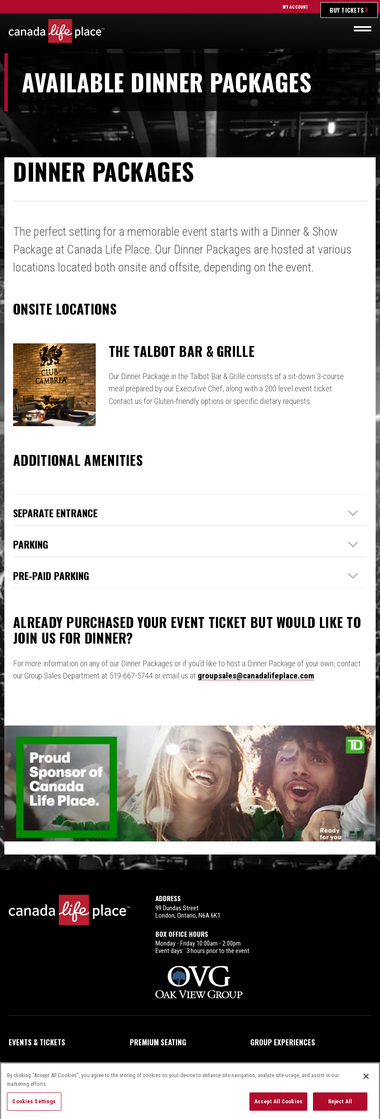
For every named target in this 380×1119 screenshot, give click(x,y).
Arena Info (148, 1044)
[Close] (366, 1080)
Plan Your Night (36, 1044)
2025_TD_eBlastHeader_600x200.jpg (190, 787)
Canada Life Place (56, 30)
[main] (190, 450)
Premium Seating (158, 1020)
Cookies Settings (34, 1105)
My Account (295, 6)
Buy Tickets (347, 9)
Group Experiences (282, 1020)
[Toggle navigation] (362, 28)
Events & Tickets (37, 1020)
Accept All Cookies (278, 1105)
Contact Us (269, 1044)
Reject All (340, 1105)
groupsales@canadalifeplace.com (256, 676)
